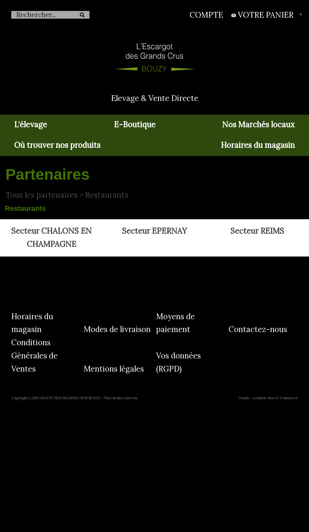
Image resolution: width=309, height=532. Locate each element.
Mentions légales (114, 369)
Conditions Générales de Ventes (34, 356)
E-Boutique (134, 125)
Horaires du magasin (258, 145)
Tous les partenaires (41, 195)
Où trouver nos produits (57, 145)
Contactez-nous (258, 329)
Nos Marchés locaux (258, 125)
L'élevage (30, 125)
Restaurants (106, 195)
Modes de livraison (117, 329)
